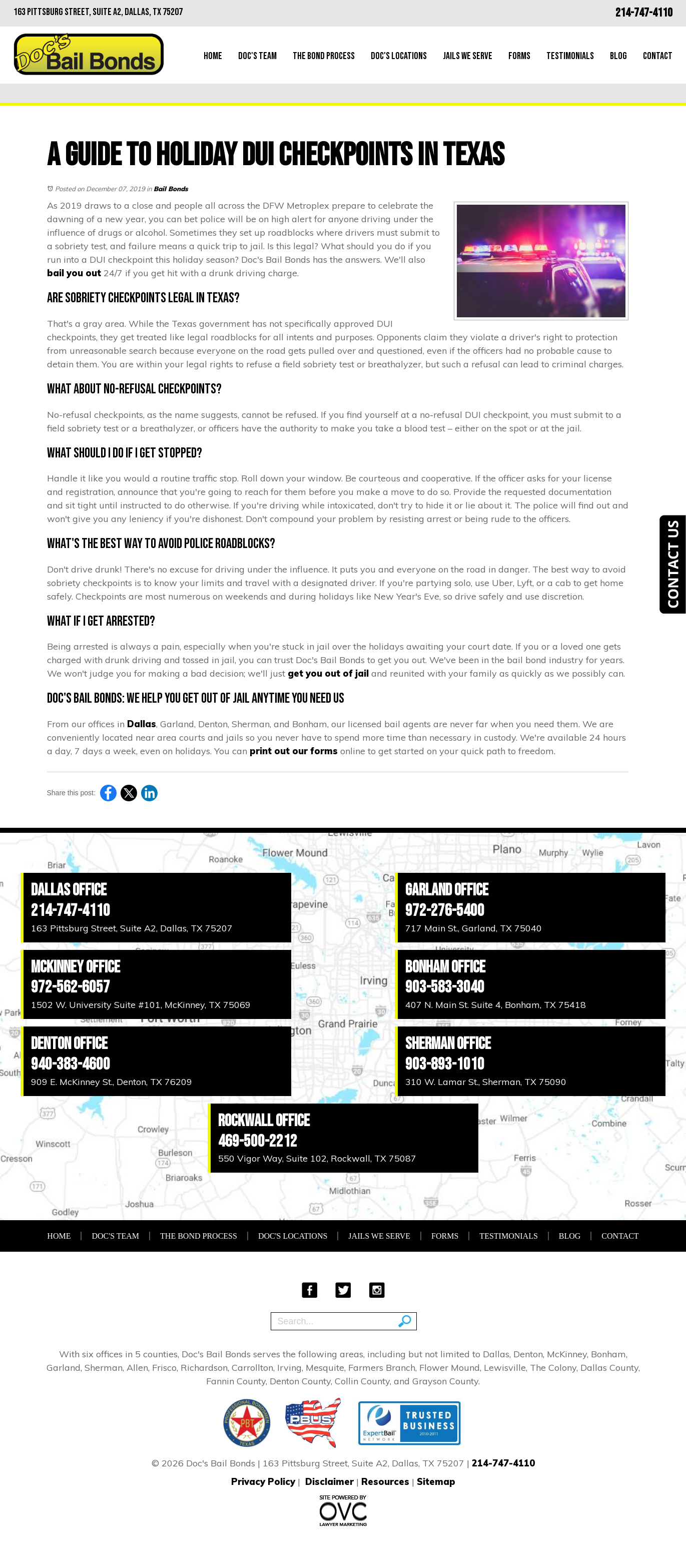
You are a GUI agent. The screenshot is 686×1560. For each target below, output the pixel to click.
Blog (618, 56)
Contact (657, 56)
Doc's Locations (399, 56)
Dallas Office (69, 890)
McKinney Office (75, 967)
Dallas (141, 724)
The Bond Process (324, 56)
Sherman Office (448, 1043)
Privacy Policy (263, 1481)
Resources (385, 1481)
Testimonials (570, 56)
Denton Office (69, 1043)
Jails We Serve (467, 56)
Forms (519, 56)
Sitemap (436, 1481)
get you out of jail (328, 673)
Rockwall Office (264, 1121)
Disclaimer (329, 1481)
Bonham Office (445, 967)
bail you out (74, 273)
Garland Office (446, 890)
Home (213, 56)
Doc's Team (257, 56)
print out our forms (294, 751)
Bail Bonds (171, 189)
